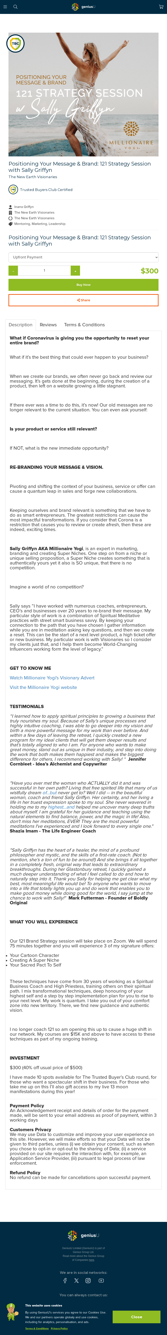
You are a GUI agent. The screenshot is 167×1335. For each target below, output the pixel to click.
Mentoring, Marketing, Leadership (39, 224)
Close (136, 1317)
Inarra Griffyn (24, 207)
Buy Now (84, 285)
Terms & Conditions (84, 325)
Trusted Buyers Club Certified (46, 190)
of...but (49, 793)
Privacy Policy (59, 1328)
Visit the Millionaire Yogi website (43, 687)
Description (20, 325)
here (91, 1259)
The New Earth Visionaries (32, 177)
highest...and (61, 807)
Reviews (48, 325)
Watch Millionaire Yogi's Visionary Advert (52, 678)
